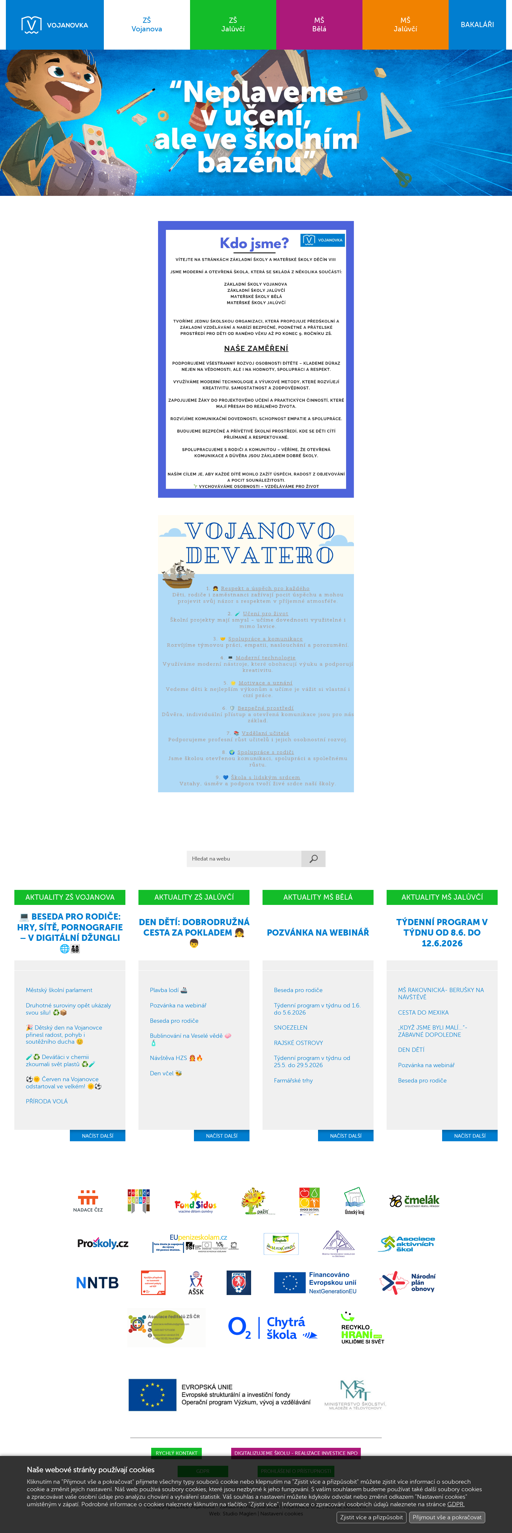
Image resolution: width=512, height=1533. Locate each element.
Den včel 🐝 (166, 1073)
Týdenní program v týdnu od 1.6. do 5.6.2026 (317, 1009)
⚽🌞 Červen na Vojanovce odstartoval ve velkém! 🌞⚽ (64, 1083)
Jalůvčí (233, 24)
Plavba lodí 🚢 (168, 990)
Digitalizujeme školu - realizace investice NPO (296, 1453)
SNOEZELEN (291, 1027)
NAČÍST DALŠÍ (97, 1136)
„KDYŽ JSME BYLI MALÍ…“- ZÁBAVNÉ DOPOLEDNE (433, 1031)
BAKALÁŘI (477, 25)
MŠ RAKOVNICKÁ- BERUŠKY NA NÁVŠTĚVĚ (441, 994)
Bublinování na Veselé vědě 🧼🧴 (191, 1039)
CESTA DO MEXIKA (423, 1012)
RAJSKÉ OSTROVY (298, 1043)
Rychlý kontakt (177, 1453)
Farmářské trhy (293, 1080)
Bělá (319, 24)
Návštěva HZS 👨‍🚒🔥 (176, 1058)
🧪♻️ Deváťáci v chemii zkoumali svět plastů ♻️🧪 (61, 1060)
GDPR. (456, 1504)
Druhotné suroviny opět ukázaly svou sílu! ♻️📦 (68, 1009)
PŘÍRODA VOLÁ (47, 1101)
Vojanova (147, 24)
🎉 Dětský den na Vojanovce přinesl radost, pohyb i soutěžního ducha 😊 (64, 1034)
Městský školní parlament (59, 990)
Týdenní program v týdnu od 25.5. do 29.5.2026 (312, 1061)
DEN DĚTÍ (411, 1050)
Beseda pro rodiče (174, 1021)
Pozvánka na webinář (178, 1005)
